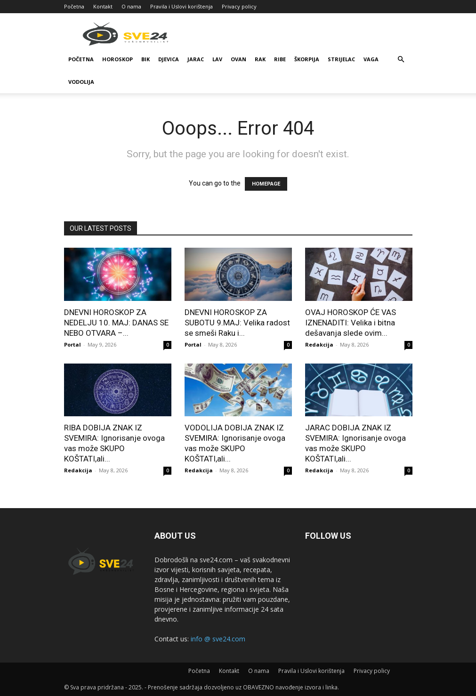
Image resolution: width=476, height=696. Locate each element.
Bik (145, 59)
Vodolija (81, 81)
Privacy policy (239, 6)
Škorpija (306, 59)
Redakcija (319, 344)
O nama (131, 6)
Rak (260, 59)
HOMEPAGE (266, 184)
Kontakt (103, 6)
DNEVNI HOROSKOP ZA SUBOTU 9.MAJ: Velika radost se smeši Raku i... (237, 323)
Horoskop (117, 59)
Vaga (371, 59)
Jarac (195, 59)
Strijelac (341, 59)
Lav (217, 59)
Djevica (168, 59)
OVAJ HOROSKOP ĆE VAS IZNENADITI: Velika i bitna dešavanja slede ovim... (350, 323)
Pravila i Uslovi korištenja (181, 6)
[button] (401, 59)
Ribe (280, 59)
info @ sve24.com (218, 638)
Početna (74, 6)
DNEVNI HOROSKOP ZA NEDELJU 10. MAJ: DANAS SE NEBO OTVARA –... (116, 323)
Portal (72, 344)
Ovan (238, 59)
